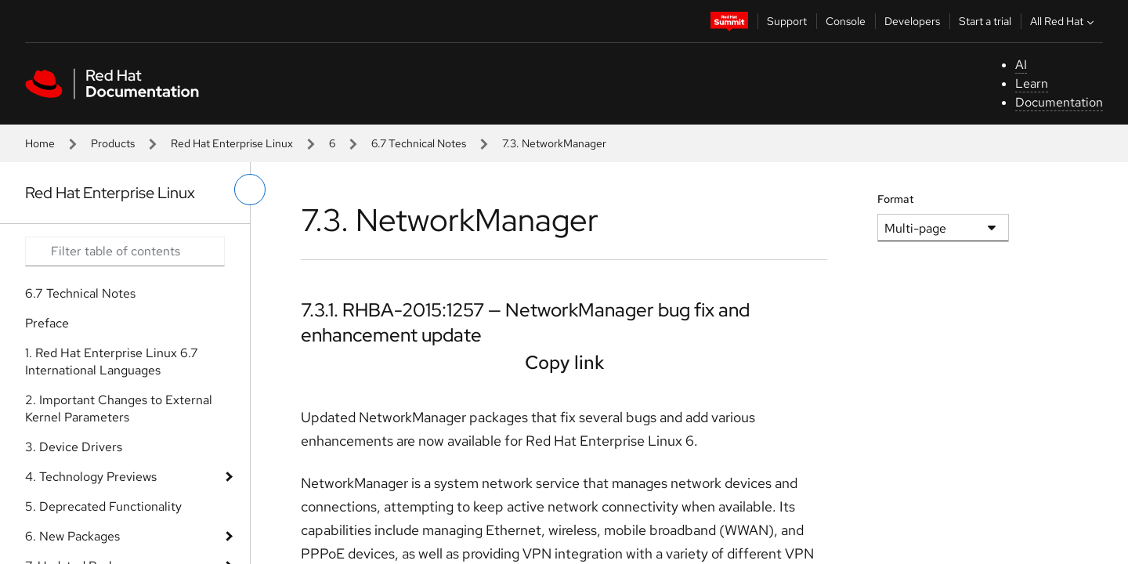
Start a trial (985, 21)
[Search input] (125, 251)
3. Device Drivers (73, 447)
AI (1021, 64)
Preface (47, 323)
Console (846, 21)
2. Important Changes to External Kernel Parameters (118, 408)
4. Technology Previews (91, 476)
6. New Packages (72, 536)
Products (113, 143)
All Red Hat (1063, 21)
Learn (1031, 83)
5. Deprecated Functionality (103, 506)
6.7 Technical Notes (418, 143)
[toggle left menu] (250, 189)
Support (787, 21)
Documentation (1059, 102)
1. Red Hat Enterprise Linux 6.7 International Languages (111, 361)
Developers (912, 21)
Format (895, 199)
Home (40, 143)
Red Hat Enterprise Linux (232, 143)
